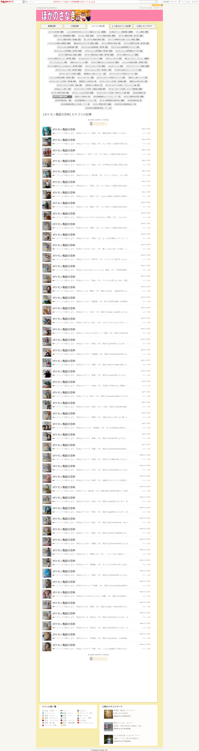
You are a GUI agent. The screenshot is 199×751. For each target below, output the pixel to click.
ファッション (48, 713)
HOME (39, 8)
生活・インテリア (50, 720)
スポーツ (81, 711)
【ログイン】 (158, 8)
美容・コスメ (48, 716)
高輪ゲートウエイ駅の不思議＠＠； (127, 738)
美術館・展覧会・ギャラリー (124, 710)
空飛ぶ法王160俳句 (121, 713)
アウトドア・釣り (85, 713)
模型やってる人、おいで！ (124, 723)
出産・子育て (48, 711)
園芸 (63, 725)
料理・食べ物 (48, 723)
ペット (64, 711)
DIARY (45, 8)
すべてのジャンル (85, 723)
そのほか (81, 720)
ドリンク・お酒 (49, 725)
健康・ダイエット (50, 718)
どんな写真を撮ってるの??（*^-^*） (127, 735)
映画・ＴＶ (65, 716)
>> (168, 2)
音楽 (63, 718)
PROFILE (53, 8)
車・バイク (82, 716)
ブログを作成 (185, 2)
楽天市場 (195, 2)
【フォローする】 (146, 8)
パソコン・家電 (84, 718)
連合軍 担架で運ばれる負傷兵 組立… (128, 726)
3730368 (156, 5)
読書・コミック (67, 720)
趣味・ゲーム (29, 2)
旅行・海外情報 (67, 723)
